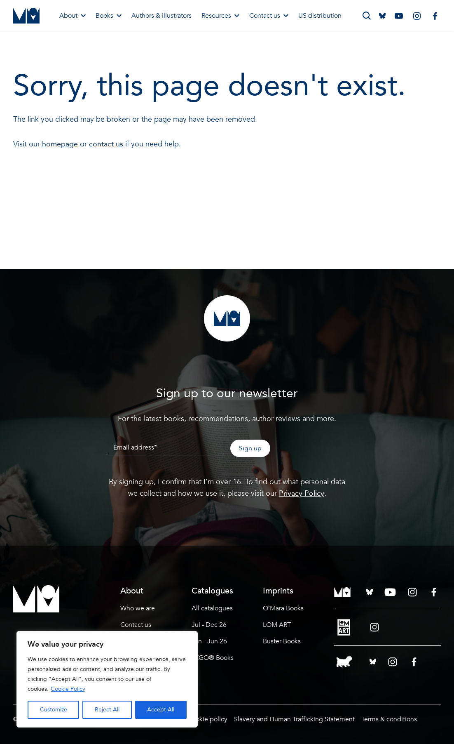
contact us (106, 144)
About (72, 15)
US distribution (320, 15)
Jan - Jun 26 (209, 641)
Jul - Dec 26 (209, 624)
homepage (60, 144)
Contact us (268, 15)
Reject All (107, 709)
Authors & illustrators (161, 15)
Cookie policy (207, 719)
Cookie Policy (68, 689)
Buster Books (282, 641)
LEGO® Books (213, 657)
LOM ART (277, 624)
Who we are (137, 608)
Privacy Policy (301, 493)
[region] (107, 679)
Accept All (160, 709)
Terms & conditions (389, 719)
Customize (53, 709)
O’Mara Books (283, 608)
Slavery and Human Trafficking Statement (294, 719)
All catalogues (212, 608)
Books (109, 15)
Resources (220, 15)
